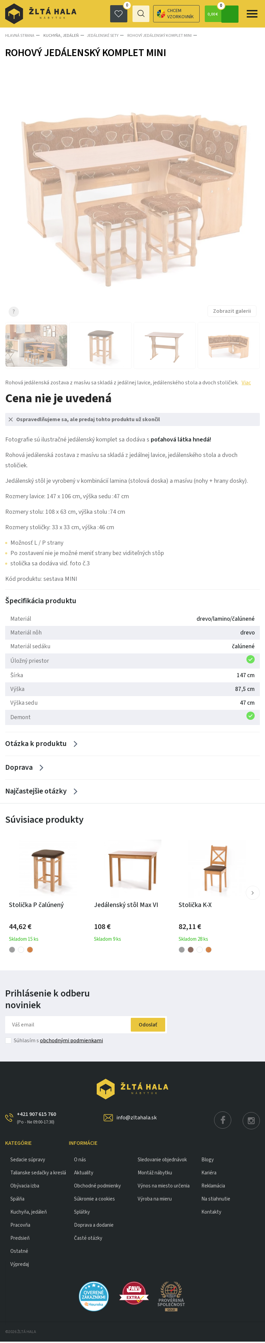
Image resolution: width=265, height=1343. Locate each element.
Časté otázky (88, 1239)
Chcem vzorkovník (149, 13)
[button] (252, 894)
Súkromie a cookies (94, 1200)
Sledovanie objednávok (162, 1161)
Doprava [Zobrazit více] (19, 768)
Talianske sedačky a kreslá (38, 1174)
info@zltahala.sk (136, 1119)
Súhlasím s (58, 1042)
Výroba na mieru (155, 1200)
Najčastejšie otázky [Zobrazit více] (36, 792)
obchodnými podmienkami (71, 1042)
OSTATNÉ (19, 1252)
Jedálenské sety (101, 35)
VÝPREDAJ (19, 1265)
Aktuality (83, 1174)
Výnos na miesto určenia (164, 1187)
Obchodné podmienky (97, 1187)
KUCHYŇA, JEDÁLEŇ (60, 35)
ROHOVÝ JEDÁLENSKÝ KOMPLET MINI (157, 35)
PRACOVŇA (20, 1226)
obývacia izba (24, 1187)
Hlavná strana (19, 35)
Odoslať (145, 1026)
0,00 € (222, 13)
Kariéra (208, 1174)
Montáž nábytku (155, 1174)
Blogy (207, 1161)
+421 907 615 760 (36, 1119)
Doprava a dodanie (94, 1226)
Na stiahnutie (215, 1200)
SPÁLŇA (17, 1200)
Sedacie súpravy (27, 1161)
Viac (246, 382)
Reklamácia (213, 1187)
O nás (80, 1161)
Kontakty (211, 1213)
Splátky (82, 1213)
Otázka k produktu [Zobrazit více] (36, 743)
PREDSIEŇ (20, 1239)
